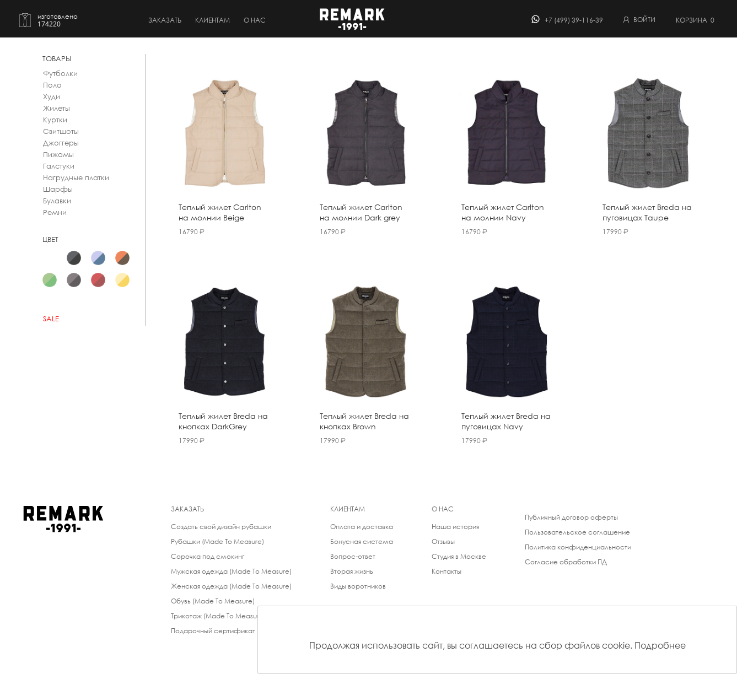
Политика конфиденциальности (578, 547)
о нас (255, 20)
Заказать (164, 20)
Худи (51, 96)
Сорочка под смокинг (207, 556)
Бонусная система (361, 541)
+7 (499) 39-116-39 (574, 20)
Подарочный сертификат (213, 630)
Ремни (55, 212)
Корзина (695, 20)
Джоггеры (61, 143)
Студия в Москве (459, 556)
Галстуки (58, 166)
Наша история (455, 526)
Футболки (60, 73)
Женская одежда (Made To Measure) (231, 586)
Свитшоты (61, 131)
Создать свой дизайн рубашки (221, 526)
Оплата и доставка (361, 526)
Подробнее (660, 645)
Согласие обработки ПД (566, 562)
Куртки (55, 120)
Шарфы (58, 189)
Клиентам (212, 20)
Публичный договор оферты (571, 517)
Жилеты (56, 108)
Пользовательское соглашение (577, 532)
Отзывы (443, 541)
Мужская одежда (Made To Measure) (231, 571)
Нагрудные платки (76, 177)
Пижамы (58, 154)
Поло (52, 85)
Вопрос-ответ (352, 556)
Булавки (57, 201)
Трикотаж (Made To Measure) (218, 616)
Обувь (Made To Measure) (213, 601)
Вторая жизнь (351, 571)
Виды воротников (358, 586)
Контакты (446, 571)
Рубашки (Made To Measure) (217, 541)
